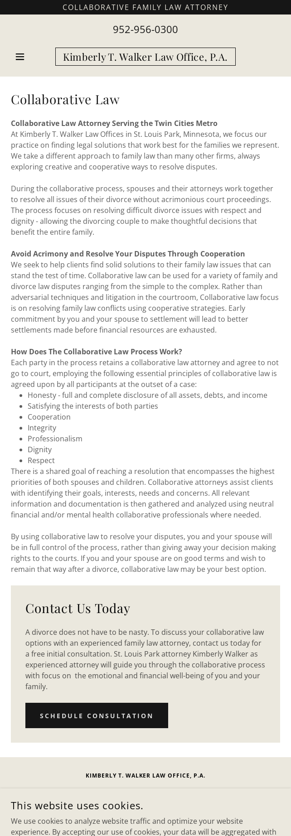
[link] (145, 57)
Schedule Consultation (97, 715)
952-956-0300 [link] (145, 29)
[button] (31, 57)
